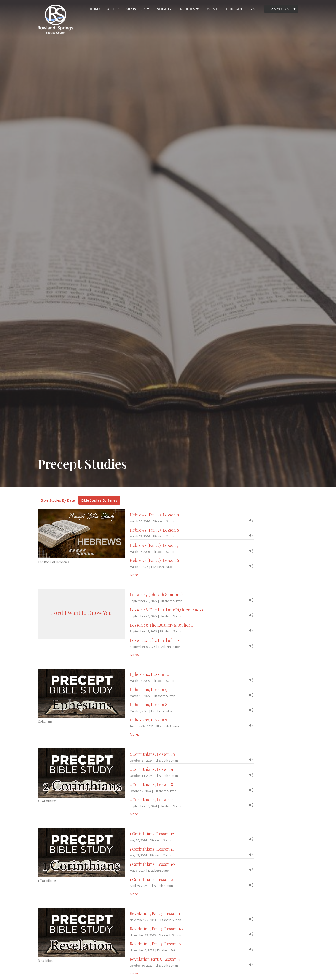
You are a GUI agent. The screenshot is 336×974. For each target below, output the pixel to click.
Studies (189, 9)
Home (95, 9)
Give (254, 9)
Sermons (165, 9)
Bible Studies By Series (99, 500)
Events (212, 9)
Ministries (138, 9)
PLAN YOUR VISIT (281, 9)
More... (135, 574)
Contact (234, 9)
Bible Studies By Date (58, 500)
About (113, 9)
